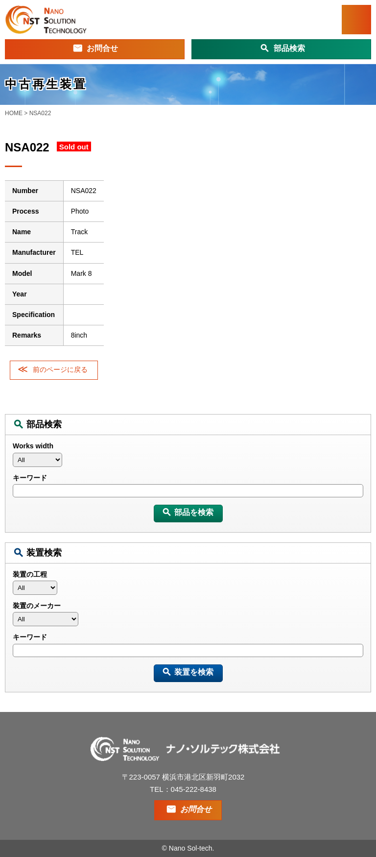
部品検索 (289, 48)
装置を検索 (193, 672)
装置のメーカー (37, 606)
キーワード (30, 478)
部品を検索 (193, 512)
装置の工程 (30, 574)
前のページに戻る (60, 369)
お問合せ (102, 48)
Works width (33, 446)
